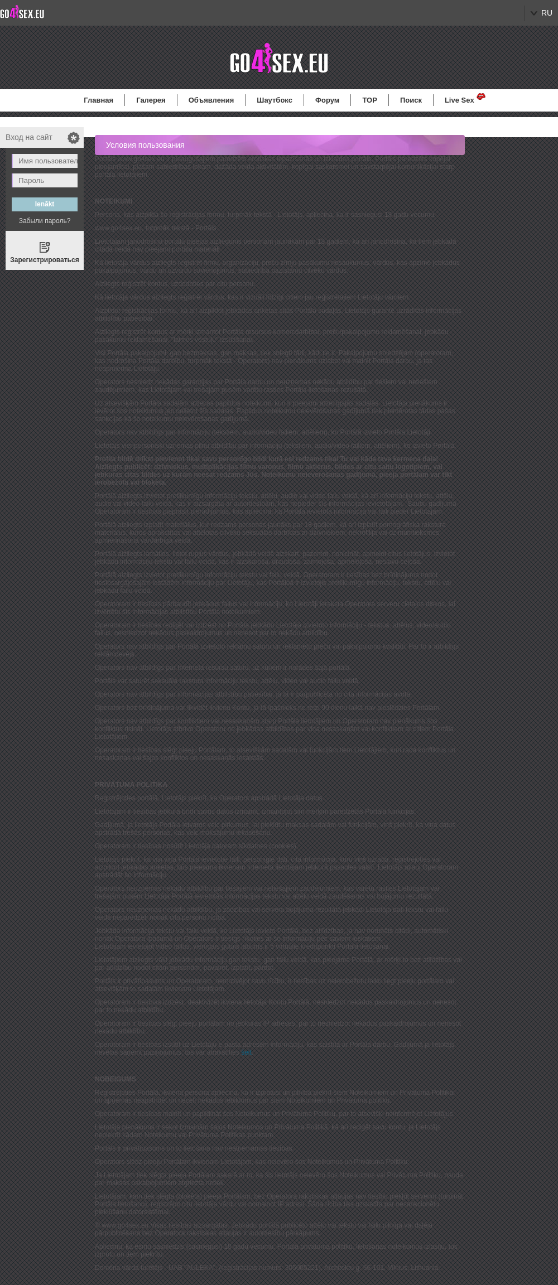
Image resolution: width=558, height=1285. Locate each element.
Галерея (151, 100)
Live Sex (459, 100)
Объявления (211, 100)
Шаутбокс (274, 100)
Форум (327, 100)
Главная (98, 100)
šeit (246, 1052)
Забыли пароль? (45, 221)
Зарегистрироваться (44, 260)
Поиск (411, 100)
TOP (369, 100)
